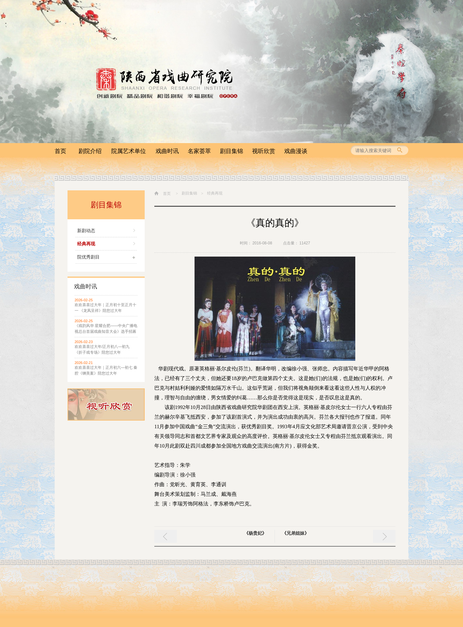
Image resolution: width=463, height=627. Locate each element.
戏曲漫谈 (295, 151)
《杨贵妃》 (255, 533)
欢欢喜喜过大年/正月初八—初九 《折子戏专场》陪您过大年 (102, 349)
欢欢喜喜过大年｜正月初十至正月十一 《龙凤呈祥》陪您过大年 (105, 308)
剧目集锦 (231, 151)
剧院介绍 (90, 151)
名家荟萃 (199, 151)
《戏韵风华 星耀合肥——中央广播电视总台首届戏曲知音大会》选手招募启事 (106, 328)
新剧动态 (86, 230)
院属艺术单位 (128, 151)
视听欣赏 (263, 151)
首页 (60, 151)
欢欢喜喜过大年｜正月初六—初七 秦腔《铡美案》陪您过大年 (106, 370)
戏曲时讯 (167, 151)
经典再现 (86, 243)
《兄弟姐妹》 (295, 533)
